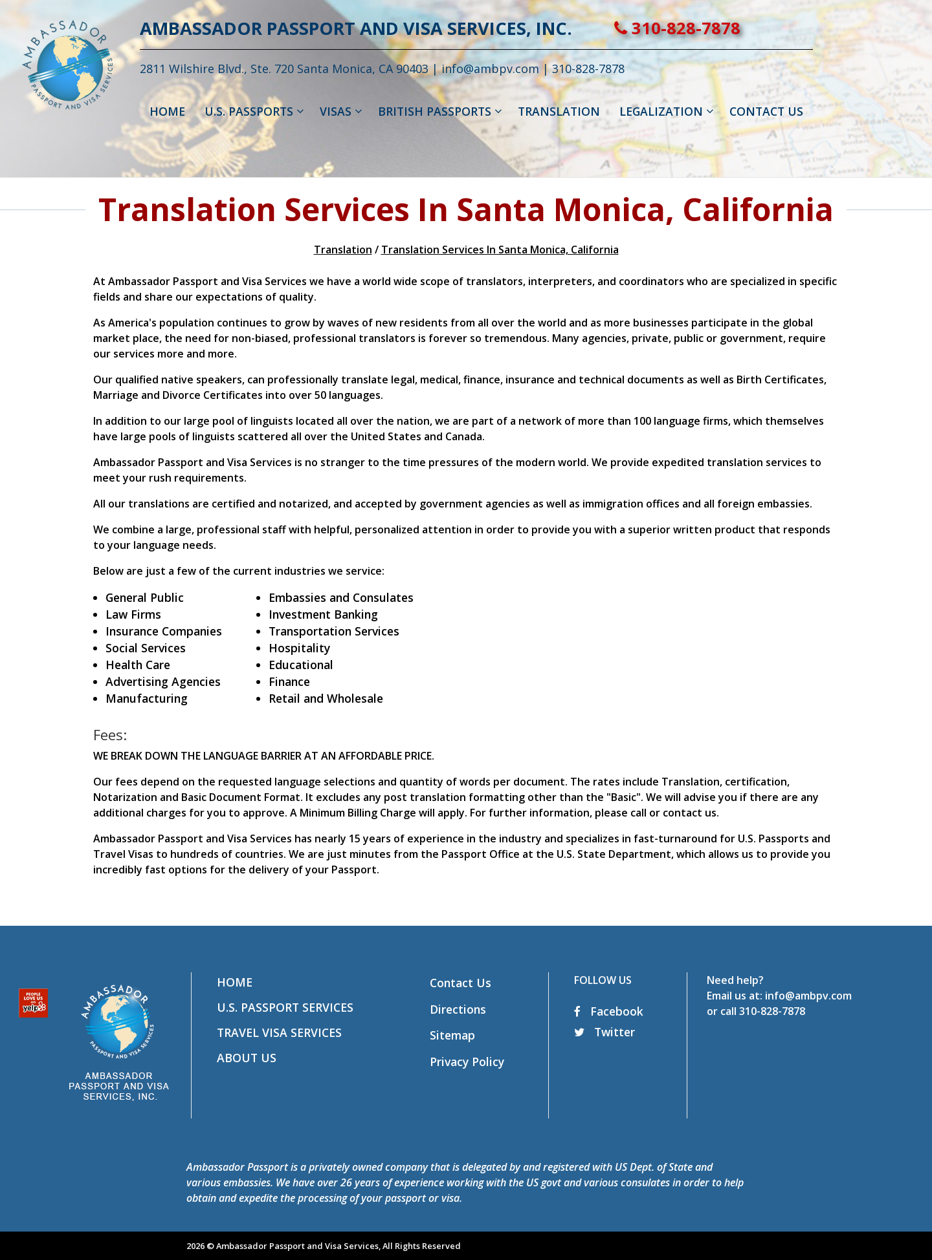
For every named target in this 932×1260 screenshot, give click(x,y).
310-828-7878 (724, 28)
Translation (343, 249)
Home (234, 982)
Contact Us (460, 982)
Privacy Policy (467, 1061)
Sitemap (452, 1035)
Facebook (608, 1011)
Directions (458, 1009)
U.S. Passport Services (285, 1007)
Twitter (604, 1032)
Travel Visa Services (279, 1032)
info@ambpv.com (537, 68)
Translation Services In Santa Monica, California (500, 249)
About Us (246, 1057)
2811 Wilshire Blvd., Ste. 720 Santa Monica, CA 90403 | (337, 68)
